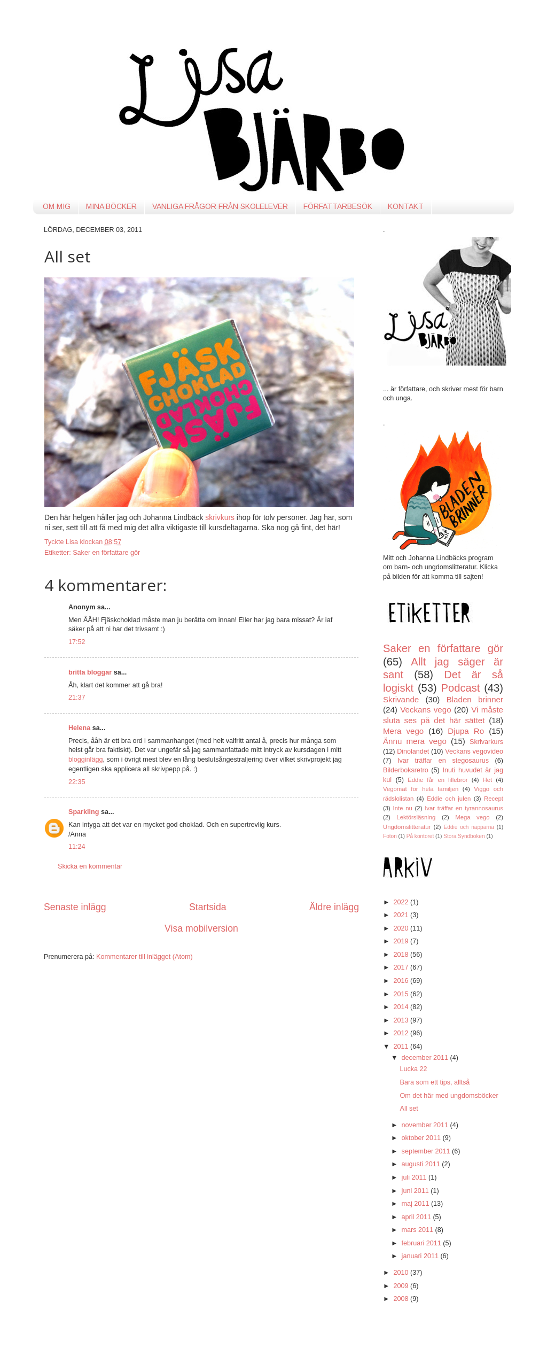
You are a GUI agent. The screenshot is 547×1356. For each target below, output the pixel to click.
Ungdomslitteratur (407, 827)
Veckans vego (425, 709)
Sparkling (83, 812)
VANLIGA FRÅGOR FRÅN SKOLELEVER (220, 206)
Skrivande (401, 699)
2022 (401, 902)
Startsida (207, 907)
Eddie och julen (449, 798)
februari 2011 (422, 1243)
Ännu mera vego (415, 741)
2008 (401, 1299)
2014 (401, 1007)
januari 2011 (421, 1256)
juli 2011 (415, 1177)
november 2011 (426, 1125)
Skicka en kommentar (90, 866)
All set (409, 1108)
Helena (79, 728)
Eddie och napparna (469, 827)
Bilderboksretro (405, 770)
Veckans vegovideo (474, 751)
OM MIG (57, 206)
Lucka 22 (413, 1069)
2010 (401, 1272)
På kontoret (420, 836)
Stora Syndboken (464, 836)
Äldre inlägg (334, 907)
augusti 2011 (422, 1164)
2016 (401, 981)
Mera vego (403, 730)
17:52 (76, 642)
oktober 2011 (422, 1138)
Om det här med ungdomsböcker (449, 1095)
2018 (401, 954)
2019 (401, 941)
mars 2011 (418, 1230)
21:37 (76, 697)
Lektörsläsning (415, 817)
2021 (401, 915)
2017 (401, 967)
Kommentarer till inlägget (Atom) (144, 956)
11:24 (76, 846)
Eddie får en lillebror (437, 780)
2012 (401, 1033)
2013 (401, 1020)
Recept (493, 798)
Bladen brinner (475, 699)
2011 (401, 1046)
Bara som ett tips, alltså (435, 1082)
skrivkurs (220, 517)
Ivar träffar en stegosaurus (443, 760)
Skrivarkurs (486, 742)
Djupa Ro (466, 730)
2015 (401, 994)
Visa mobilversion (201, 928)
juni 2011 (416, 1191)
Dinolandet (413, 751)
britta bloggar (90, 672)
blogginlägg (85, 759)
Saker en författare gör (106, 552)
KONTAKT (406, 206)
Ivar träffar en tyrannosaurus (464, 808)
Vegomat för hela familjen (420, 789)
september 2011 (427, 1151)
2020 (401, 928)
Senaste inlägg (75, 907)
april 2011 (417, 1217)
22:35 (76, 782)
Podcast (460, 688)
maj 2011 (416, 1203)
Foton (390, 836)
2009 (401, 1286)
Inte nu (402, 808)
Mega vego (472, 817)
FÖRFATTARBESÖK (337, 206)
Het (488, 780)
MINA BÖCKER (111, 206)
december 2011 (426, 1057)
